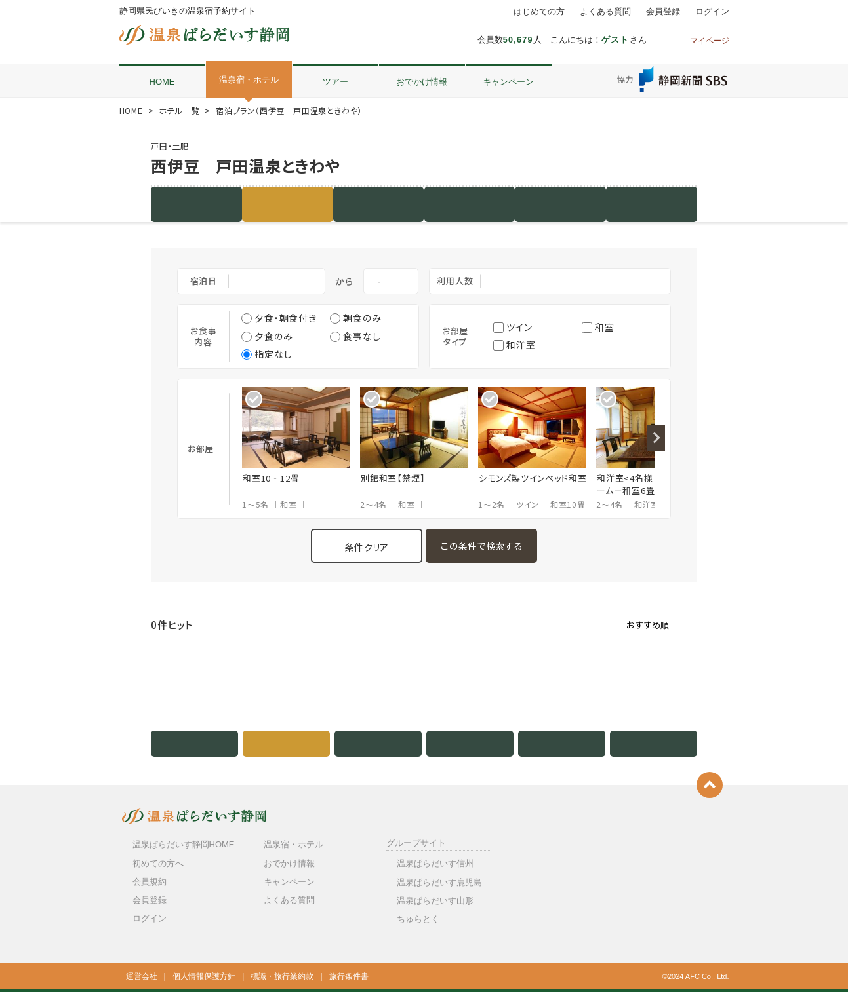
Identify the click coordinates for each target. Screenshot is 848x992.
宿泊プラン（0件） (287, 204)
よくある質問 (605, 11)
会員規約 (149, 882)
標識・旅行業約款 (282, 976)
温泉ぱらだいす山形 (435, 901)
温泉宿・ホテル (249, 80)
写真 (469, 204)
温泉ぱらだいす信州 (435, 863)
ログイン (712, 11)
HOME (162, 81)
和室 (598, 327)
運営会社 (141, 976)
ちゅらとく (418, 919)
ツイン (513, 327)
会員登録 (663, 11)
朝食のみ (355, 317)
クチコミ (651, 204)
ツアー (335, 81)
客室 (378, 204)
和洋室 (514, 344)
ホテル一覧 (179, 110)
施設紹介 (196, 204)
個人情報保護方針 (203, 976)
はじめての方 (539, 11)
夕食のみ (267, 336)
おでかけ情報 (421, 81)
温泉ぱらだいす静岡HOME (183, 844)
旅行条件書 (349, 976)
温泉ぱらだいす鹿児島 (439, 882)
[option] (301, 448)
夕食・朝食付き (279, 317)
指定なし (266, 353)
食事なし (355, 336)
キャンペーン (508, 81)
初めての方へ (158, 863)
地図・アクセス (561, 204)
